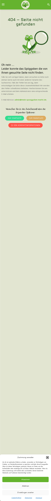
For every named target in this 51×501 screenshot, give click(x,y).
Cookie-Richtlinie (16, 498)
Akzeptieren (25, 479)
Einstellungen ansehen (25, 492)
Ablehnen (25, 486)
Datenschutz (28, 498)
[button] (47, 457)
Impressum (39, 498)
